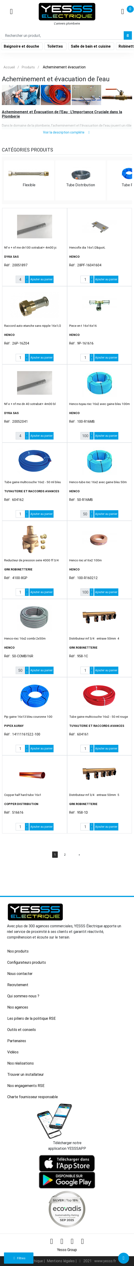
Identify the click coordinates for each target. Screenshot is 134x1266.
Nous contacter (20, 973)
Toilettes (55, 46)
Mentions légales (61, 1261)
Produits (28, 67)
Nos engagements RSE (25, 1085)
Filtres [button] (18, 1258)
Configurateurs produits (26, 962)
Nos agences (17, 1007)
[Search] (63, 35)
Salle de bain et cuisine (91, 46)
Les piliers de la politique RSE (31, 1018)
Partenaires (16, 1040)
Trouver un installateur (25, 1074)
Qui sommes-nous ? (23, 996)
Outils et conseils (21, 1029)
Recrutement (17, 984)
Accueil (9, 67)
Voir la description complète (67, 132)
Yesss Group (67, 1249)
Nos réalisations (20, 1063)
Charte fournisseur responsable (32, 1096)
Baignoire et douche (22, 46)
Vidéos (12, 1052)
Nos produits (18, 951)
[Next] (79, 854)
